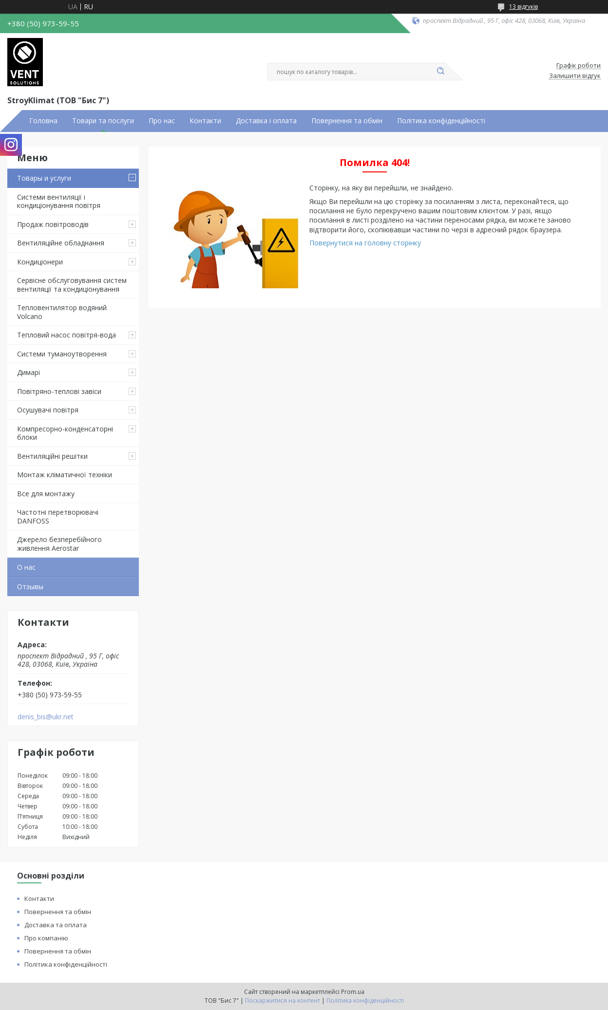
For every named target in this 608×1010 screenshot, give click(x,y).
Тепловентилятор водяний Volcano (62, 312)
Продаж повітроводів (53, 224)
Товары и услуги (44, 178)
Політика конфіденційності (441, 120)
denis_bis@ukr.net (46, 716)
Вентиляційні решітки (52, 456)
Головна (43, 120)
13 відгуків (523, 6)
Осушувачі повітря (47, 409)
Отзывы (30, 586)
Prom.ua (352, 992)
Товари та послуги (103, 120)
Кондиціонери (40, 261)
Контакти (205, 120)
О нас (26, 567)
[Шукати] (440, 71)
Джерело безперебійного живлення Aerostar (59, 544)
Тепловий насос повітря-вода (66, 334)
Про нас (162, 120)
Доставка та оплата (55, 924)
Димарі (28, 372)
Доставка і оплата (266, 120)
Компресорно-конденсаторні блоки (65, 433)
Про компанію (46, 938)
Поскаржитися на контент (282, 1000)
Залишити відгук (575, 76)
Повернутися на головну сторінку (365, 242)
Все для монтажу (46, 493)
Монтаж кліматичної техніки (64, 474)
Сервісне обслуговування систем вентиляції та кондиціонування (72, 285)
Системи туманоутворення (62, 353)
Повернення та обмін (346, 120)
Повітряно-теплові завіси (59, 391)
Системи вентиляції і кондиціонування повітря (58, 201)
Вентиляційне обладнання (60, 242)
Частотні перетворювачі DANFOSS (57, 516)
